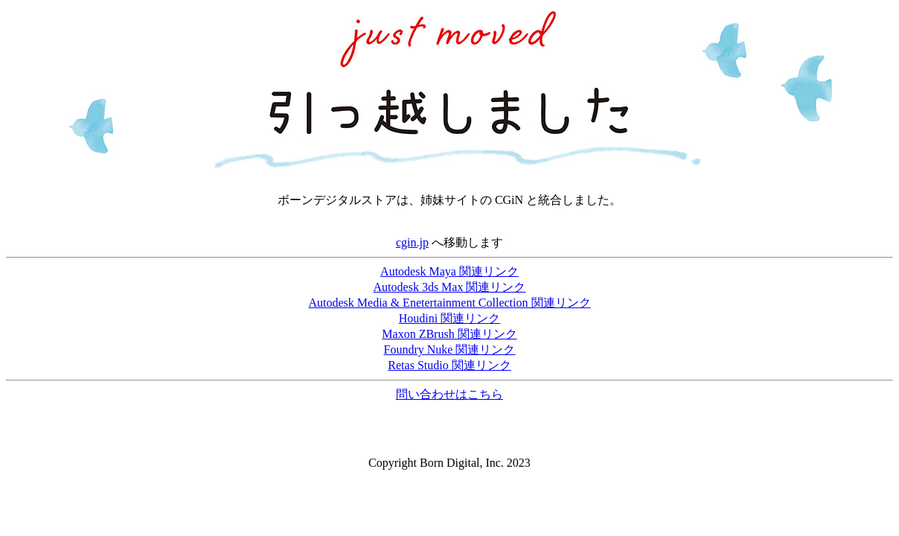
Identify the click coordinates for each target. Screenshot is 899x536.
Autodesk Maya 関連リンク (449, 271)
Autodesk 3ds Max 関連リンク (450, 287)
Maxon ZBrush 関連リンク (449, 334)
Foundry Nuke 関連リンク (450, 349)
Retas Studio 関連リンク (449, 365)
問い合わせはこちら (449, 394)
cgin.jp (412, 242)
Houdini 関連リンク (449, 318)
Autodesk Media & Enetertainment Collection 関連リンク (449, 302)
